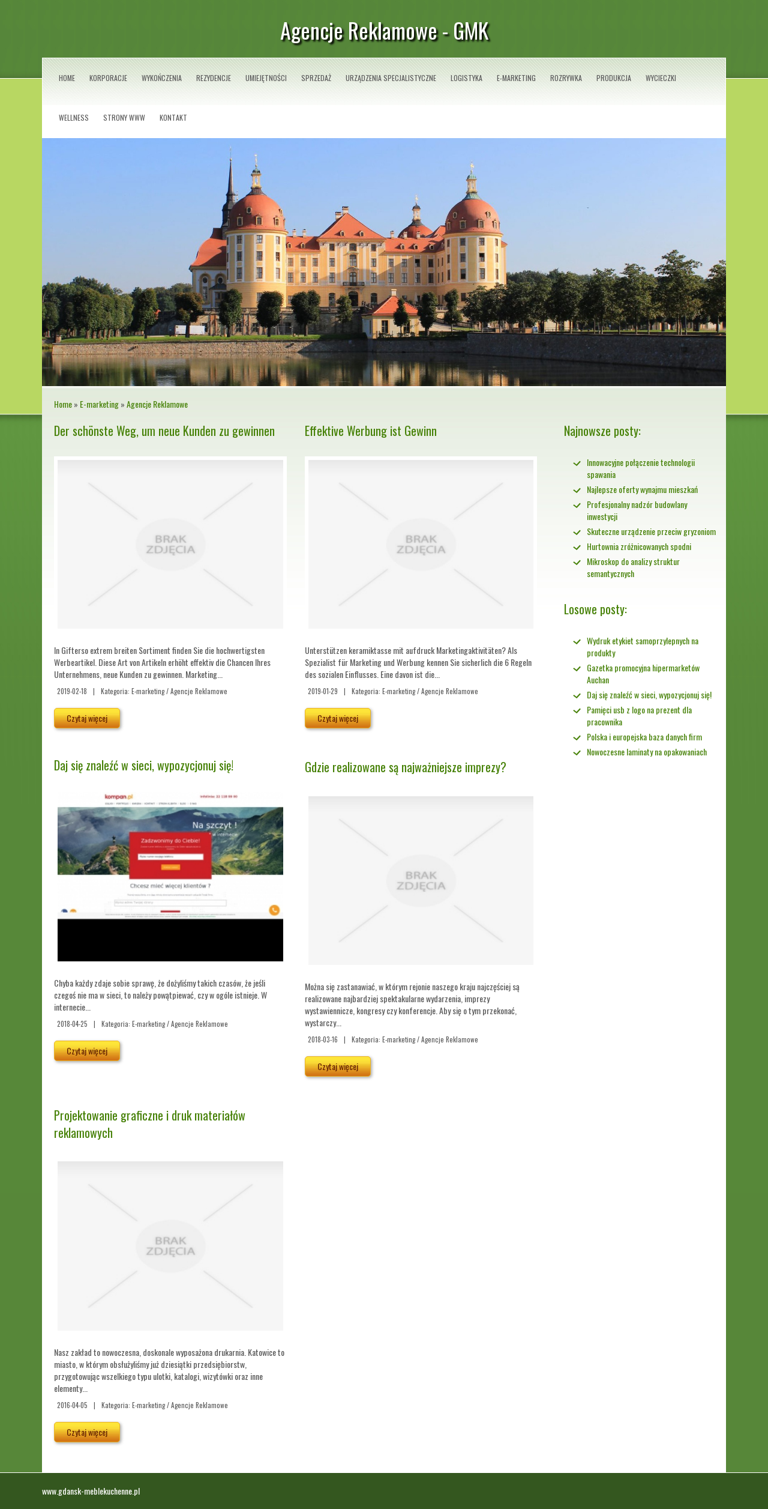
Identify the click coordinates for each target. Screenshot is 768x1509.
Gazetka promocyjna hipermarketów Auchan (643, 673)
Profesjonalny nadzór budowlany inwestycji (637, 510)
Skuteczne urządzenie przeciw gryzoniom (651, 531)
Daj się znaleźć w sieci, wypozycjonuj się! (143, 765)
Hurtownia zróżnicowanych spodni (639, 546)
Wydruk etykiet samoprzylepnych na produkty (642, 646)
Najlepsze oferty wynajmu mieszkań (642, 489)
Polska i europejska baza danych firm (644, 736)
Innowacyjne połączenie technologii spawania (641, 468)
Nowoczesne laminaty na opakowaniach (647, 751)
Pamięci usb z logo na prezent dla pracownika (639, 715)
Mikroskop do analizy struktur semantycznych (633, 567)
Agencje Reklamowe (157, 404)
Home (63, 404)
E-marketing (99, 404)
